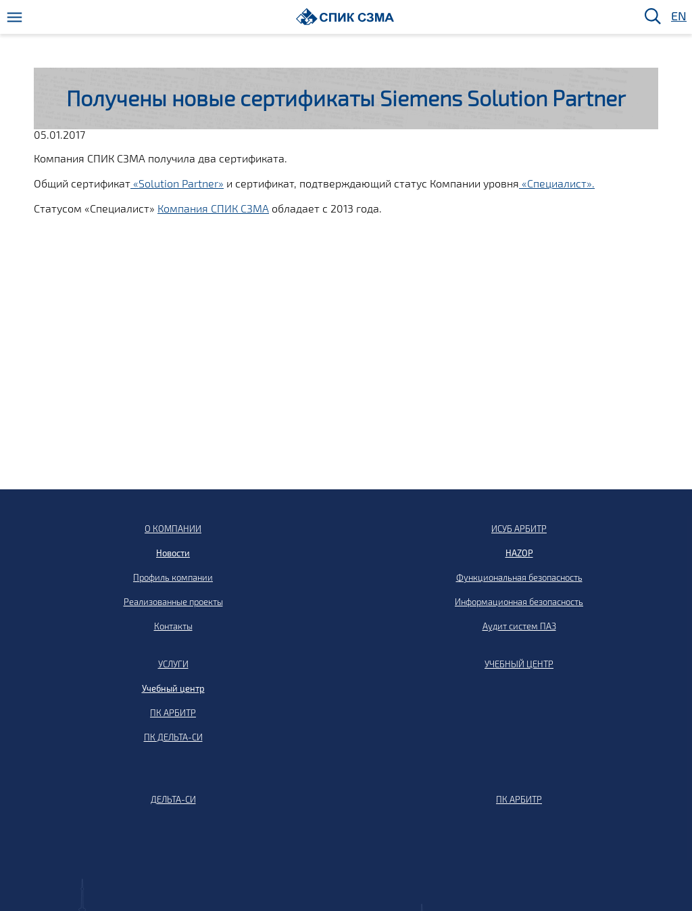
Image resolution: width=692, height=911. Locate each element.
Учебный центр (173, 688)
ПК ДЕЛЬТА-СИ (173, 737)
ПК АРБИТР (173, 712)
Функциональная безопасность (519, 577)
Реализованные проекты (173, 601)
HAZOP (519, 553)
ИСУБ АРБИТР (519, 528)
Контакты (173, 626)
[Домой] (345, 16)
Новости (173, 553)
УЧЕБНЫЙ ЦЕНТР (519, 664)
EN (678, 16)
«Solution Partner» (177, 183)
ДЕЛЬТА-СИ (173, 799)
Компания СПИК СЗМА (213, 208)
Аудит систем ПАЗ (519, 626)
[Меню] (14, 17)
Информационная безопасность (519, 601)
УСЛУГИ (173, 664)
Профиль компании (173, 577)
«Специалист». (557, 183)
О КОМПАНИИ (173, 528)
